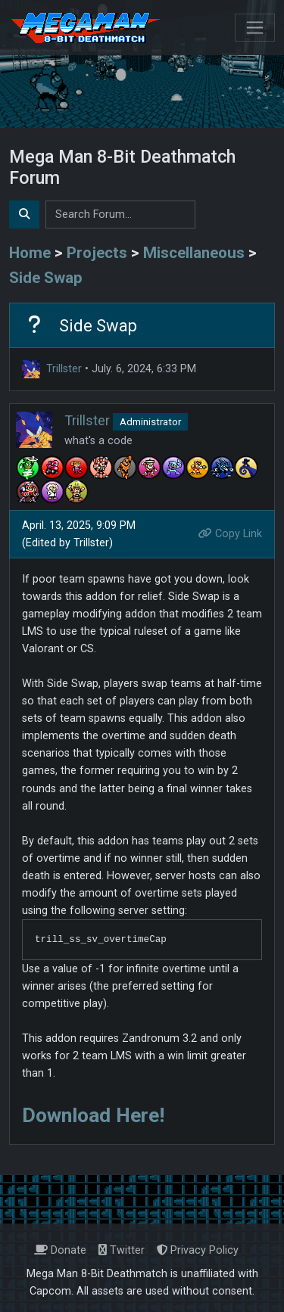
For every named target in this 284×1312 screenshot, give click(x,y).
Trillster (64, 368)
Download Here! (93, 1115)
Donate (60, 1250)
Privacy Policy (198, 1250)
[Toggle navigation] (255, 28)
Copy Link (230, 533)
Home (30, 253)
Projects (97, 253)
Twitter (121, 1250)
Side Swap (46, 278)
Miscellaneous (194, 253)
